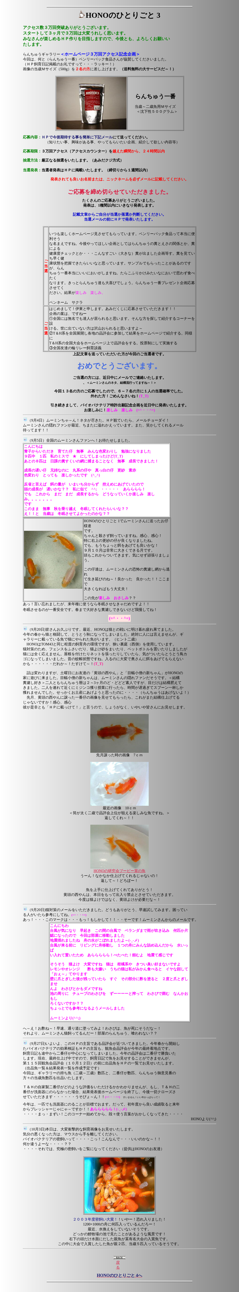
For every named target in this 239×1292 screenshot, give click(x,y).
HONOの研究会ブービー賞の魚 (119, 871)
